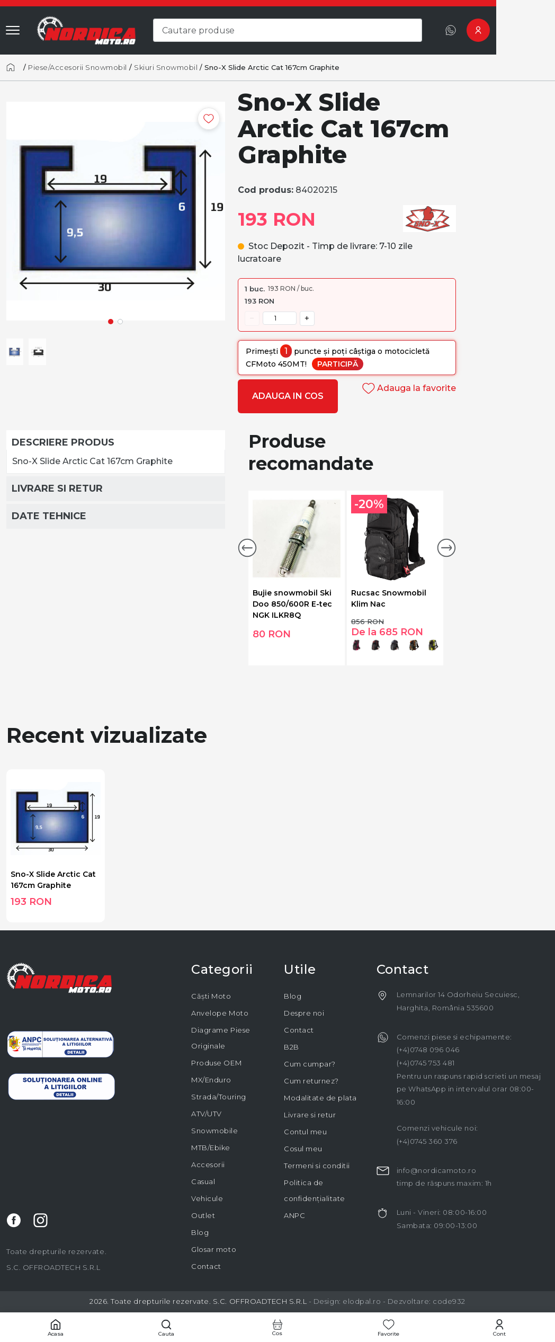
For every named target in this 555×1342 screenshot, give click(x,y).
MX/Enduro (211, 1080)
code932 (449, 1301)
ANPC (294, 1215)
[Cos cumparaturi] (277, 1327)
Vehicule (207, 1198)
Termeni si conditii (317, 1165)
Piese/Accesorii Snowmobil (77, 67)
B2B (291, 1047)
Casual (203, 1181)
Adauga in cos (288, 396)
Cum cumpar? (310, 1064)
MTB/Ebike (210, 1147)
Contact (206, 1266)
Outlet (203, 1215)
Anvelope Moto (219, 1013)
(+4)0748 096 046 (428, 1049)
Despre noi (304, 1013)
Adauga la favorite (409, 388)
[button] (247, 547)
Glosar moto (213, 1249)
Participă (337, 364)
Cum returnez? (311, 1081)
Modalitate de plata (320, 1098)
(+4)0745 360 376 (427, 1141)
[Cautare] (166, 1327)
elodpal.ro (362, 1301)
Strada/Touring (218, 1096)
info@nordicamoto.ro (437, 1170)
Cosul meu (303, 1148)
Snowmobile (214, 1130)
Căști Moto (211, 996)
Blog (200, 1232)
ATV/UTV (206, 1113)
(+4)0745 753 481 (426, 1063)
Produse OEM (216, 1063)
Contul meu (305, 1131)
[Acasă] (13, 67)
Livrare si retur (310, 1114)
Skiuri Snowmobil (166, 67)
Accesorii (208, 1164)
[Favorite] (388, 1327)
